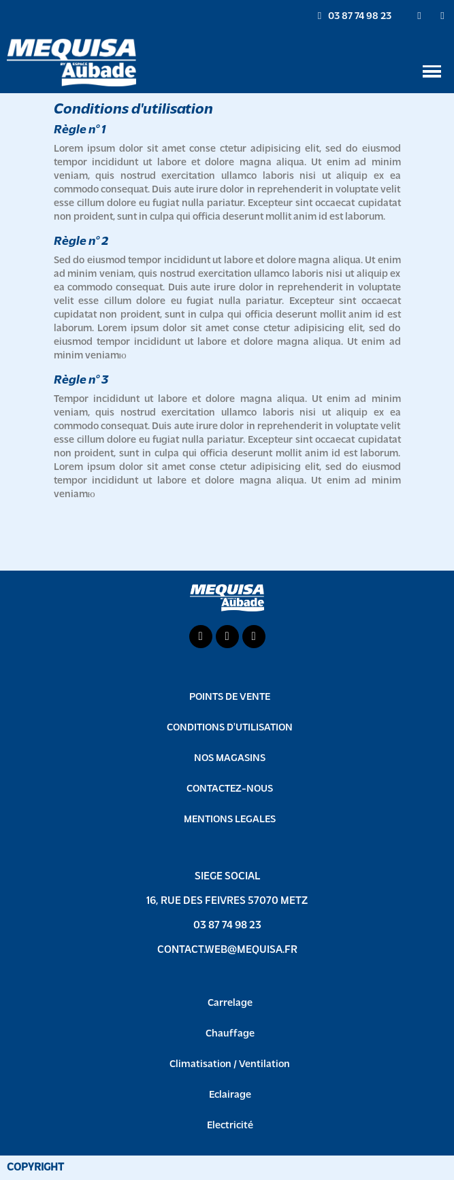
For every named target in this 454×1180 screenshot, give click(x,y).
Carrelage (230, 1003)
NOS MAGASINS (229, 759)
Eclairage (230, 1095)
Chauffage (230, 1034)
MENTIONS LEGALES (230, 820)
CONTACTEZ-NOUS (230, 789)
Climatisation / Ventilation (229, 1065)
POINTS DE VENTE (229, 697)
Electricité (230, 1126)
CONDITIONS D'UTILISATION (230, 728)
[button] (355, 16)
